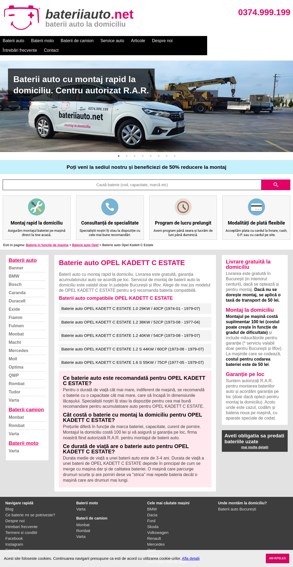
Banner (16, 258)
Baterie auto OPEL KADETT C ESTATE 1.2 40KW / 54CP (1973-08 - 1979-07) (130, 326)
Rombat (17, 374)
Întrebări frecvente (195, 40)
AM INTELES (277, 558)
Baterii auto (13, 40)
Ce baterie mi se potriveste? (30, 505)
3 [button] (134, 146)
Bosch (15, 275)
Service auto (112, 40)
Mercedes (18, 341)
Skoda (153, 517)
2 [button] (126, 146)
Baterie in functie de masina (47, 235)
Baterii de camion (77, 40)
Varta (14, 390)
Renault (154, 528)
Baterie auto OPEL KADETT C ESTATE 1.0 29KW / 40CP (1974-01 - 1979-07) (130, 299)
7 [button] (166, 146)
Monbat (16, 324)
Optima (16, 357)
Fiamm (15, 308)
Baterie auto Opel (85, 235)
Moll (13, 349)
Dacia (152, 505)
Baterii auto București (237, 499)
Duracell (17, 291)
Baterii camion (26, 399)
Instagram (14, 534)
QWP (14, 366)
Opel (151, 540)
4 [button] (142, 146)
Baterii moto (42, 40)
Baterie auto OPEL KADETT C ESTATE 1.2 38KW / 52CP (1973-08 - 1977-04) (130, 312)
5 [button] (150, 146)
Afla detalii (190, 558)
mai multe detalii (254, 438)
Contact (226, 40)
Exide (14, 299)
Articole (138, 40)
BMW (14, 266)
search (276, 175)
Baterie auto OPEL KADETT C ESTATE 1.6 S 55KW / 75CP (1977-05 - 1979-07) (132, 352)
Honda (153, 546)
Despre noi (162, 40)
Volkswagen (157, 523)
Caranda (17, 283)
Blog (9, 499)
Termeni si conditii (21, 523)
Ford (151, 511)
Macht (15, 332)
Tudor (14, 382)
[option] (146, 96)
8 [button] (174, 146)
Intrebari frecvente (21, 517)
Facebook (14, 528)
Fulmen (16, 316)
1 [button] (118, 146)
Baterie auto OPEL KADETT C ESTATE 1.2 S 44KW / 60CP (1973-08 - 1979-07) (132, 339)
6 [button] (158, 146)
